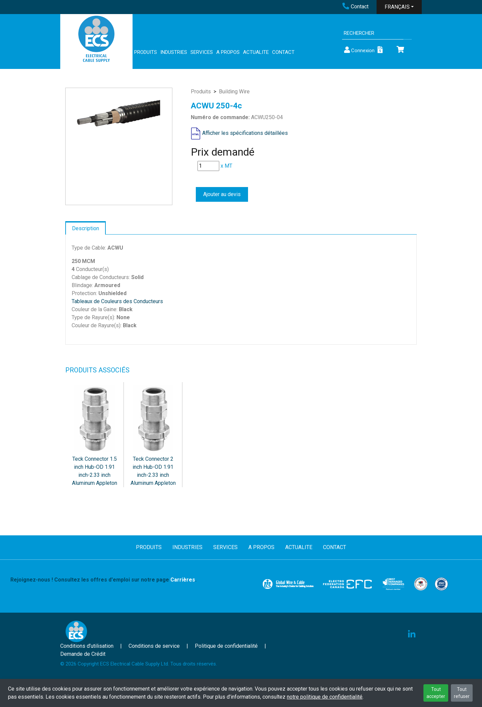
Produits (201, 91)
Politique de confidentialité (226, 646)
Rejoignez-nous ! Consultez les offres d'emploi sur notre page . (103, 580)
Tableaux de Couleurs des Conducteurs (117, 301)
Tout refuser (462, 693)
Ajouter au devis (222, 194)
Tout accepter (435, 693)
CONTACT (283, 52)
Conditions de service (154, 646)
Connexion (359, 50)
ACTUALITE (256, 52)
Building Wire (234, 91)
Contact (355, 6)
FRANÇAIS (397, 7)
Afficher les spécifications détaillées (245, 133)
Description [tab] (85, 228)
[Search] (372, 33)
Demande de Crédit (82, 654)
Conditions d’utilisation (86, 646)
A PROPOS (228, 52)
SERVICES (201, 52)
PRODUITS (145, 52)
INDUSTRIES (173, 52)
